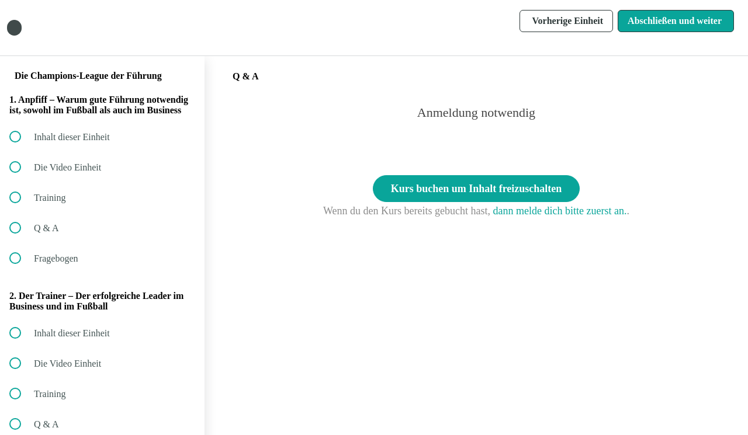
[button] (183, 27)
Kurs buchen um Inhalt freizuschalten (476, 188)
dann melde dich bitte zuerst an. (560, 211)
